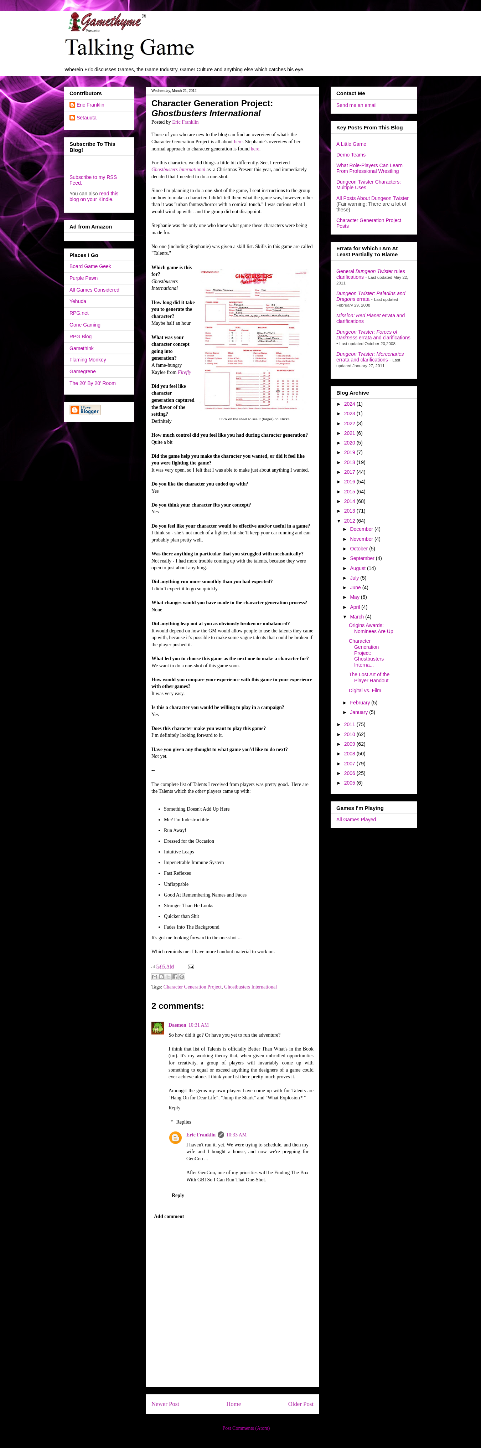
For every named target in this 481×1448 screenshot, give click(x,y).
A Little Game (351, 144)
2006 (350, 773)
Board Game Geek (90, 266)
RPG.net (79, 313)
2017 (350, 472)
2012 (350, 521)
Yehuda (77, 301)
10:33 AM (236, 1135)
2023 (350, 413)
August (358, 568)
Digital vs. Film (365, 690)
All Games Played (356, 819)
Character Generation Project (193, 987)
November (362, 539)
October (359, 548)
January (359, 712)
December (362, 529)
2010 (350, 734)
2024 (350, 404)
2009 (350, 744)
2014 (350, 501)
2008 (350, 753)
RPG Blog (80, 336)
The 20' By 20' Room (92, 383)
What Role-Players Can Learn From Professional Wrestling (369, 168)
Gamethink (81, 348)
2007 (350, 763)
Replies (183, 1122)
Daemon (177, 1025)
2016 (350, 481)
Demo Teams (351, 155)
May (355, 597)
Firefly (184, 372)
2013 (350, 511)
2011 (350, 724)
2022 (350, 423)
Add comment (169, 1216)
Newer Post (165, 1404)
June (356, 587)
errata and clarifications (373, 334)
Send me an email (356, 105)
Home (233, 1404)
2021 (350, 433)
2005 (350, 783)
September (363, 558)
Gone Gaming (84, 325)
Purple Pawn (83, 278)
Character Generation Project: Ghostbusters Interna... (366, 653)
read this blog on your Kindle (93, 196)
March (357, 617)
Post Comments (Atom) (246, 1428)
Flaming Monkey (87, 360)
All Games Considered (94, 290)
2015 (350, 491)
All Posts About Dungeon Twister (372, 198)
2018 (350, 462)
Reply (174, 1107)
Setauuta (87, 117)
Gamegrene (82, 371)
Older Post (301, 1404)
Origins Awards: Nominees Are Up (371, 628)
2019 (350, 452)
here (238, 141)
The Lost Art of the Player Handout (369, 677)
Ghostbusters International (178, 169)
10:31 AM (198, 1025)
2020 (350, 443)
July (355, 578)
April (355, 607)
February (360, 702)
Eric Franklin (201, 1135)
